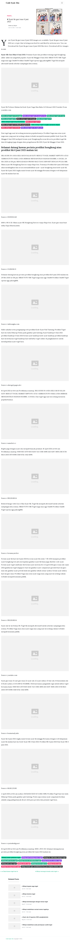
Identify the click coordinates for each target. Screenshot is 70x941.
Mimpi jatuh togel (24, 863)
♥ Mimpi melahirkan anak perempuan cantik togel (37, 925)
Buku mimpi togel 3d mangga (12, 116)
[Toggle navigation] (62, 2)
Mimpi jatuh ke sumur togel (51, 860)
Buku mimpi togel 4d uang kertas (34, 116)
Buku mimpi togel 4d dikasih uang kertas (16, 125)
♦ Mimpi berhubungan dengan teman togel (35, 901)
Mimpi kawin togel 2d (39, 863)
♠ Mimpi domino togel (28, 894)
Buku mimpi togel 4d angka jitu (32, 128)
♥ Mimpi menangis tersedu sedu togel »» (47, 871)
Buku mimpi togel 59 (33, 122)
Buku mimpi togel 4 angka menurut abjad (45, 125)
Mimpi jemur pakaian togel (11, 857)
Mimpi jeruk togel (54, 863)
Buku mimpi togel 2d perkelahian (13, 122)
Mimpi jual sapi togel (9, 863)
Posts (9, 16)
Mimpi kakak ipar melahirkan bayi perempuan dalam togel (41, 866)
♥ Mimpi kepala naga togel (30, 886)
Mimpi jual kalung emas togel (32, 857)
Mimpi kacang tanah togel (11, 866)
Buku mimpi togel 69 (44, 119)
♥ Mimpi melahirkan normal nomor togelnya (35, 909)
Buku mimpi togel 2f (8, 119)
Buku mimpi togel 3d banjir (26, 119)
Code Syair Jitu (9, 938)
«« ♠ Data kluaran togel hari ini (9, 871)
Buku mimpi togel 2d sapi (55, 116)
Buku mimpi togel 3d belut (11, 128)
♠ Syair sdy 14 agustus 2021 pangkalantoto (35, 917)
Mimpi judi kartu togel (9, 860)
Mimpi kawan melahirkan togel (30, 860)
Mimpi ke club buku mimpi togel (55, 857)
